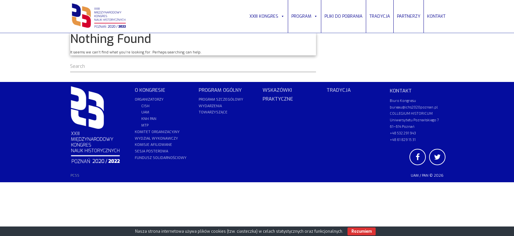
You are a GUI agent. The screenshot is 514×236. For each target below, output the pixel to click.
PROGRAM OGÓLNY (220, 90)
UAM (415, 175)
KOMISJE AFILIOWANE (153, 144)
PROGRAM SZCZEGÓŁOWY (221, 99)
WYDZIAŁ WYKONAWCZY (156, 138)
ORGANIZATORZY (149, 99)
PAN (425, 175)
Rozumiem (361, 231)
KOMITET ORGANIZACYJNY (157, 131)
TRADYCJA (379, 16)
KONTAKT (436, 16)
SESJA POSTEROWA (151, 151)
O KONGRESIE (150, 90)
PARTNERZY (408, 16)
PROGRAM (304, 16)
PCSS (74, 175)
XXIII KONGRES (267, 16)
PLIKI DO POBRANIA (344, 16)
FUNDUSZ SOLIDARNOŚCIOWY (161, 157)
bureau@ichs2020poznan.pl (414, 107)
